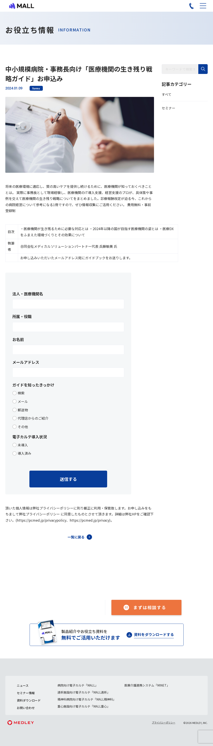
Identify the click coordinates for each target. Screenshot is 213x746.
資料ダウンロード (29, 700)
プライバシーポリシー (163, 722)
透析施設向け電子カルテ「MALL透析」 (84, 692)
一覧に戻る (76, 536)
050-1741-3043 (69, 604)
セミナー (168, 107)
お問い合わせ (26, 708)
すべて (166, 94)
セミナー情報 (26, 693)
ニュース (23, 685)
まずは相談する (149, 607)
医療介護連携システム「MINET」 (147, 685)
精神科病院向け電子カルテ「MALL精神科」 (87, 699)
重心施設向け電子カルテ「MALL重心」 (84, 706)
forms (36, 88)
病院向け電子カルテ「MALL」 (78, 685)
